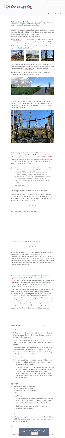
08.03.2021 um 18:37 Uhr (16, 336)
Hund (26, 100)
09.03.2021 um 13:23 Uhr (18, 364)
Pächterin (51, 14)
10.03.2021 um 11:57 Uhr (16, 420)
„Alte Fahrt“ (32, 68)
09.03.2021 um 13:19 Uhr (18, 402)
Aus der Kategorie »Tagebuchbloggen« (32, 25)
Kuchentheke (59, 14)
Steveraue (16, 39)
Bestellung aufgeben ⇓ (48, 331)
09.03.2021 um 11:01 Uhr (16, 390)
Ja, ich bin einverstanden (34, 434)
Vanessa (17, 362)
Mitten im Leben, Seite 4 (20, 187)
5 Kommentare (19, 25)
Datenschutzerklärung (42, 431)
